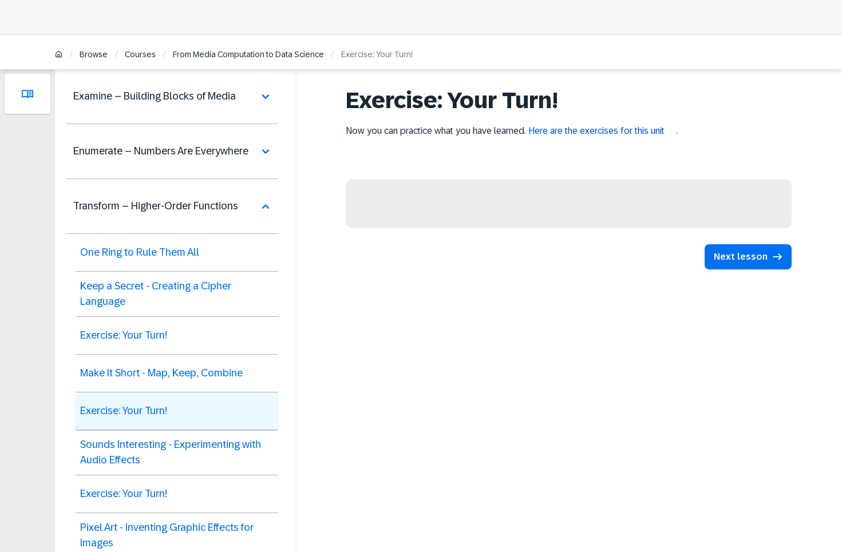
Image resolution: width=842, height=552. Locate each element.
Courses (140, 54)
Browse (94, 54)
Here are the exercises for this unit (596, 131)
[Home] (58, 55)
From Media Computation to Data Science (248, 54)
